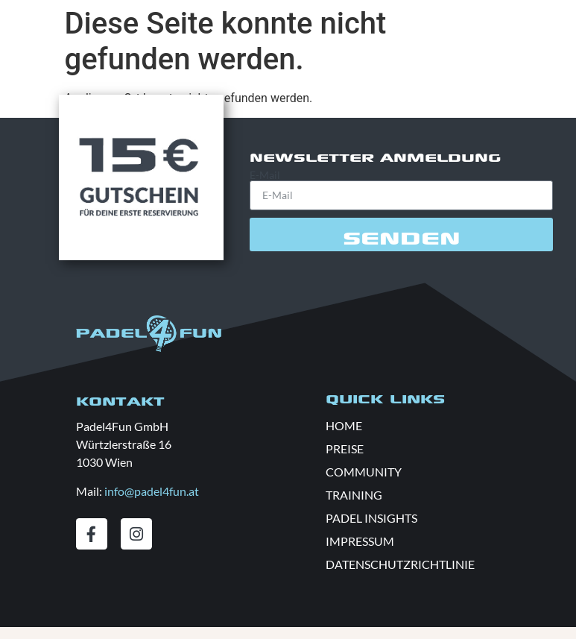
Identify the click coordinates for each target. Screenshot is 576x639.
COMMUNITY (364, 472)
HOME (344, 425)
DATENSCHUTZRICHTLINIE (400, 564)
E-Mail (265, 175)
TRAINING (354, 495)
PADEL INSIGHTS (371, 518)
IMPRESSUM (360, 541)
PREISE (345, 448)
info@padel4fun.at (151, 491)
